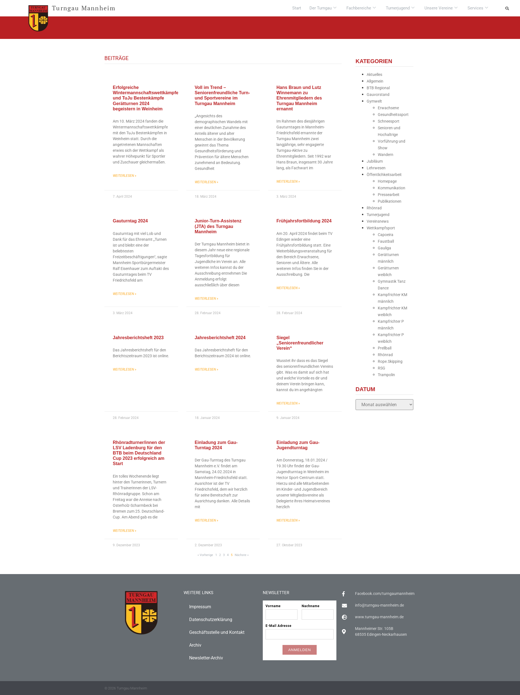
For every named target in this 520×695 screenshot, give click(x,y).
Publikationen (389, 201)
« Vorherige (205, 555)
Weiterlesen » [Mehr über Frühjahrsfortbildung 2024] (288, 288)
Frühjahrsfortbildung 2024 (303, 221)
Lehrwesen (376, 168)
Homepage (387, 181)
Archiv (195, 645)
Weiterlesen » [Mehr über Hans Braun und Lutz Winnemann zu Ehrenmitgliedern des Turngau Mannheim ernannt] (288, 181)
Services (478, 8)
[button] (507, 8)
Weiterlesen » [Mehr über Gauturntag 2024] (124, 294)
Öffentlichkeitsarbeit (384, 174)
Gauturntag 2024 (130, 221)
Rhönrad (374, 208)
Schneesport (388, 121)
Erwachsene (388, 108)
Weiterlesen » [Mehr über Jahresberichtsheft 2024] (206, 369)
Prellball (384, 348)
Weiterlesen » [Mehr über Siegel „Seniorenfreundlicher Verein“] (288, 403)
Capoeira (385, 234)
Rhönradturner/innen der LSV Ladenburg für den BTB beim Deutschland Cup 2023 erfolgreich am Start (139, 453)
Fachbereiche (361, 8)
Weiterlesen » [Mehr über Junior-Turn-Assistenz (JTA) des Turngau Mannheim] (206, 299)
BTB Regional (378, 88)
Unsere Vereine (441, 8)
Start (296, 8)
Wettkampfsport (381, 228)
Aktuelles (374, 74)
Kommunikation (391, 188)
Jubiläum (375, 161)
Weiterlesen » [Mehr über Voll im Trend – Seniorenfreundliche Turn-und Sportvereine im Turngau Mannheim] (206, 182)
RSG (381, 368)
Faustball (386, 241)
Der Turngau (322, 8)
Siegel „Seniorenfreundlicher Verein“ (299, 343)
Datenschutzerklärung (210, 619)
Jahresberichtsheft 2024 (220, 337)
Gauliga (384, 248)
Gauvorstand (378, 94)
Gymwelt (374, 101)
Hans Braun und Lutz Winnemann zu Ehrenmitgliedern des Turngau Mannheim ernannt (299, 98)
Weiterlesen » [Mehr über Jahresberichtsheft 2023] (124, 369)
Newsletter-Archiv (206, 658)
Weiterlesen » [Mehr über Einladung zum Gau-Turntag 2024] (206, 520)
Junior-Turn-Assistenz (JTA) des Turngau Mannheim (218, 226)
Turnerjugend (400, 8)
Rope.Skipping (390, 361)
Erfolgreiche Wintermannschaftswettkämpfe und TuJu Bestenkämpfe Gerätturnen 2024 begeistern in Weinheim (145, 98)
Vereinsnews (378, 221)
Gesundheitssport (393, 114)
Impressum (200, 606)
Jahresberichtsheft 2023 (138, 337)
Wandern (385, 154)
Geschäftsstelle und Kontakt (216, 632)
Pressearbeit (388, 194)
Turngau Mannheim (84, 8)
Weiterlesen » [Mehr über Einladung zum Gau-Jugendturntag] (288, 520)
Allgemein (375, 81)
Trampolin (386, 375)
